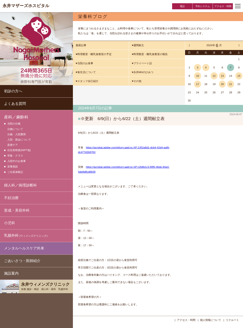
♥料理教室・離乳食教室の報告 (150, 54)
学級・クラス (15, 155)
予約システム (202, 6)
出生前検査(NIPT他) (19, 150)
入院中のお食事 (16, 161)
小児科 (9, 223)
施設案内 (11, 273)
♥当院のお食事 (84, 63)
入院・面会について (19, 139)
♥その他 (136, 81)
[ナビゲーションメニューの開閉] (237, 6)
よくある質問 (15, 104)
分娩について (15, 129)
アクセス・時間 (222, 6)
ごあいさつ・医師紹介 (22, 261)
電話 (182, 6)
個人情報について (210, 319)
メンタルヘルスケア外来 (24, 248)
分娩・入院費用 (16, 134)
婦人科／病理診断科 (20, 185)
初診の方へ (13, 91)
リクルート (232, 319)
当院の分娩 (13, 123)
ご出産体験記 (15, 172)
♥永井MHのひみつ (142, 72)
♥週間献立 (138, 45)
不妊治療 (11, 198)
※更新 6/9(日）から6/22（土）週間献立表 (123, 118)
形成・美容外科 (17, 210)
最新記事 (81, 45)
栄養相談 (12, 166)
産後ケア (12, 144)
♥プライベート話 (142, 63)
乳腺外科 (25, 235)
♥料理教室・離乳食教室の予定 (94, 54)
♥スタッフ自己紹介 (87, 81)
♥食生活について (86, 72)
